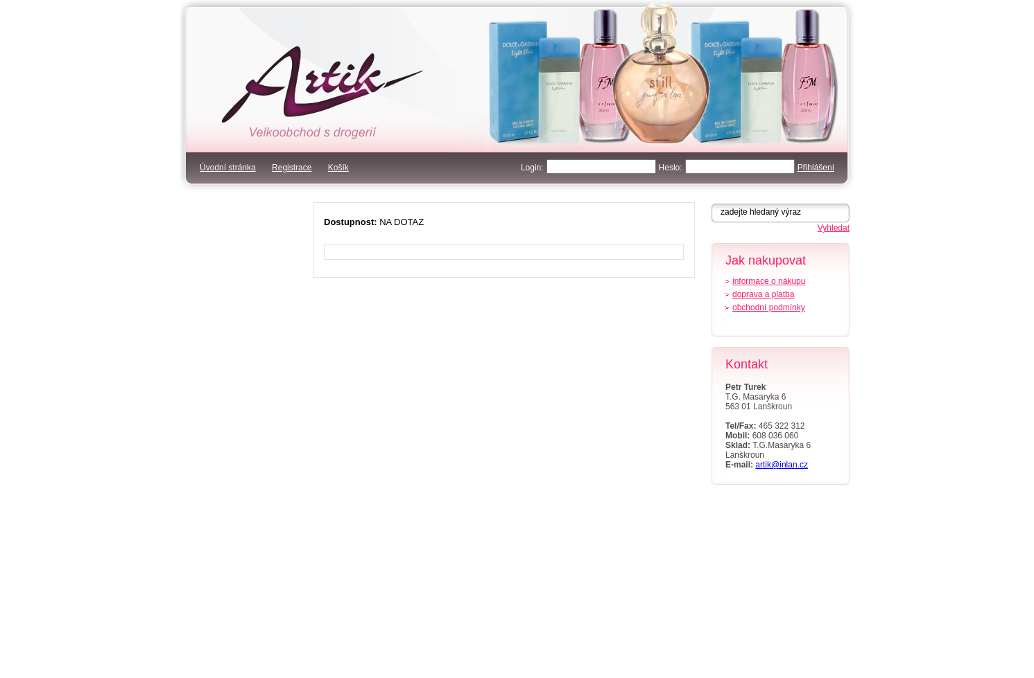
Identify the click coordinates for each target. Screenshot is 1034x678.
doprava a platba (763, 294)
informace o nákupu (768, 281)
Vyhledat (834, 228)
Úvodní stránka (228, 167)
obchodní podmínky (768, 307)
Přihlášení (816, 167)
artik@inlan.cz (781, 465)
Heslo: (670, 167)
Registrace (291, 167)
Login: (532, 167)
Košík (338, 167)
